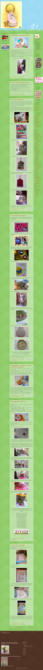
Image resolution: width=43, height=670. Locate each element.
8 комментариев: (22, 395)
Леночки (21, 277)
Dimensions (17, 210)
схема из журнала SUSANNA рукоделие (38, 186)
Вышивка (14, 210)
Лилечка (16, 234)
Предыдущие (31, 627)
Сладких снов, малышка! (18, 545)
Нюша (36, 156)
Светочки (31, 107)
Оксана (12, 373)
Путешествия (37, 168)
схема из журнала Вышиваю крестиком (38, 183)
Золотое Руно (37, 144)
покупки (36, 164)
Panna (36, 194)
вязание (36, 142)
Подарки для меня (15, 360)
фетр (35, 188)
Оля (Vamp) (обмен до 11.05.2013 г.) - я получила (38, 126)
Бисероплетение (37, 134)
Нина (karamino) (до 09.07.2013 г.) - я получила (37, 124)
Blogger (26, 668)
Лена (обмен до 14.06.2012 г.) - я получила (37, 119)
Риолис (36, 169)
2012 (24, 652)
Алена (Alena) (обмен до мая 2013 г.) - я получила (38, 116)
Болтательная (37, 135)
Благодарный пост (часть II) (19, 215)
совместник (36, 176)
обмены (14, 396)
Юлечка (12, 368)
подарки (36, 162)
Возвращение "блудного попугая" (20, 35)
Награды (36, 153)
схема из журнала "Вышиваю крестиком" (38, 178)
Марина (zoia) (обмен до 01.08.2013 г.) (38, 121)
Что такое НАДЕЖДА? (17, 99)
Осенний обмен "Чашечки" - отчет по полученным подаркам (21, 366)
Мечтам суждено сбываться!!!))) (20, 82)
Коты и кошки (37, 150)
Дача (35, 143)
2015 (24, 648)
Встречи (36, 138)
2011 (24, 653)
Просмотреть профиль (38, 51)
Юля (27, 291)
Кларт (36, 148)
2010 (24, 654)
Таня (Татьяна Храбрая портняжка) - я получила (38, 110)
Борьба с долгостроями (38, 136)
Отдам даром (37, 158)
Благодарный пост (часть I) (18, 401)
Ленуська (31, 457)
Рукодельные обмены (38, 170)
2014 (24, 649)
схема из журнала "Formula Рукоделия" (21, 624)
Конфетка (36, 149)
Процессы (36, 167)
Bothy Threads (37, 189)
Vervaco (36, 195)
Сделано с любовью (37, 172)
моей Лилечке (30, 443)
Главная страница (19, 627)
